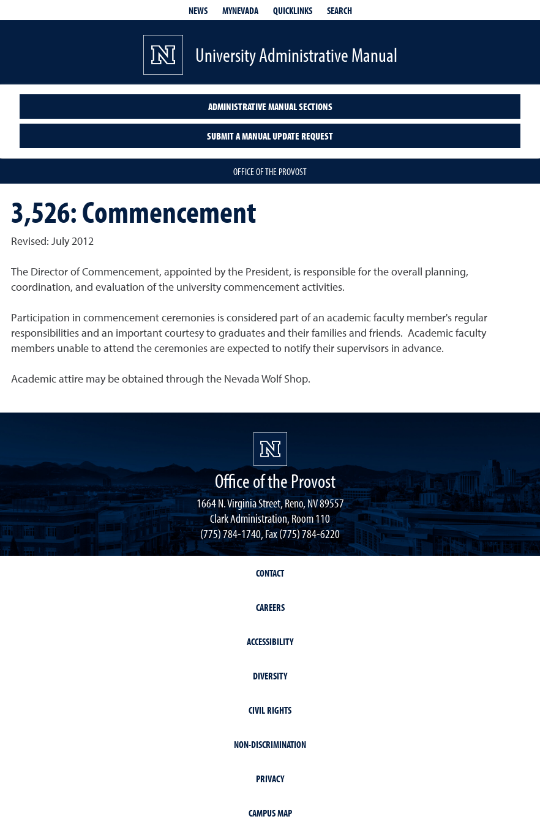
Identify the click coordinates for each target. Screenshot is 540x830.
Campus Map (270, 813)
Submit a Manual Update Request (270, 136)
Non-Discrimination (270, 744)
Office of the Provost (270, 171)
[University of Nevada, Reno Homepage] (270, 449)
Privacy (270, 778)
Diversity (270, 676)
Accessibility (270, 641)
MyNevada (240, 10)
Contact (270, 573)
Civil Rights (270, 710)
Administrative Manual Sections (270, 106)
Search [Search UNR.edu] (339, 10)
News (198, 10)
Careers (270, 607)
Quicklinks (292, 10)
